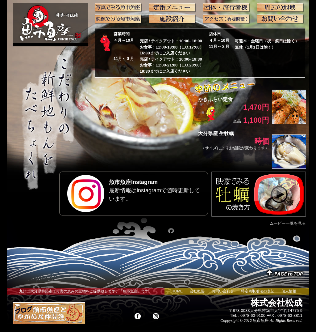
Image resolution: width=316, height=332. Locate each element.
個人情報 (288, 291)
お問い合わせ (223, 291)
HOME (177, 291)
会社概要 (197, 291)
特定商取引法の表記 (257, 291)
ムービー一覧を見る (288, 223)
